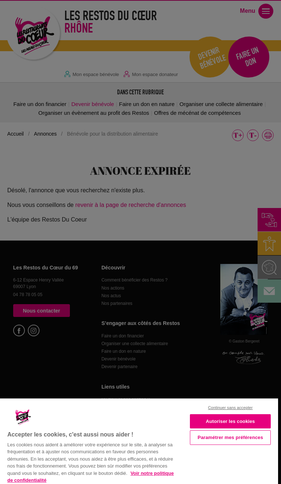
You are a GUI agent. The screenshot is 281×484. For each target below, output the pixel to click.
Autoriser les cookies (230, 421)
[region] (139, 440)
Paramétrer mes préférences (230, 437)
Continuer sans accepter (230, 407)
